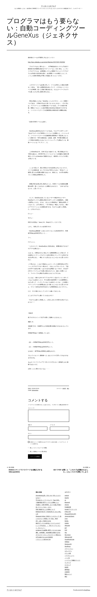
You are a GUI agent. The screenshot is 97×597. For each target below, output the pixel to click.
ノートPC (67, 558)
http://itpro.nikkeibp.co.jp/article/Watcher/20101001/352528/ (46, 62)
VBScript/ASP (68, 537)
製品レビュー (68, 574)
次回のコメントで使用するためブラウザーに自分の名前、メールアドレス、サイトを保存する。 (49, 442)
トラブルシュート (69, 555)
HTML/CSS (68, 511)
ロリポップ (68, 565)
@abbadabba (35, 390)
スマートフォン (69, 548)
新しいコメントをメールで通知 (38, 448)
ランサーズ (68, 562)
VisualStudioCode (69, 539)
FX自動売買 (68, 507)
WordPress (68, 546)
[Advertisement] (23, 499)
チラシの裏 (68, 553)
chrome (67, 504)
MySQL (67, 521)
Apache (67, 498)
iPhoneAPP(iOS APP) (70, 514)
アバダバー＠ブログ (48, 6)
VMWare (67, 541)
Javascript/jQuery (69, 516)
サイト (30, 433)
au (65, 500)
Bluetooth (67, 502)
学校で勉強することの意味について (45, 509)
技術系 (64, 388)
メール (52, 425)
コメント (31, 408)
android (67, 495)
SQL (66, 532)
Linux (66, 518)
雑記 (68, 388)
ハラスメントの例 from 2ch (43, 539)
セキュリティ (68, 551)
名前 (30, 425)
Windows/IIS (68, 544)
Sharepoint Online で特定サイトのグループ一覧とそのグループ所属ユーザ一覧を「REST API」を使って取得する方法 (48, 519)
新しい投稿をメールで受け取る (38, 451)
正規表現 (67, 572)
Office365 (67, 525)
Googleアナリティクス (71, 509)
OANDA (67, 523)
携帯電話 (67, 569)
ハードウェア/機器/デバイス (72, 560)
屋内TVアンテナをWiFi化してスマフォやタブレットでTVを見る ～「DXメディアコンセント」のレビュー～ (48, 526)
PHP (66, 530)
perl (66, 528)
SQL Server (68, 535)
